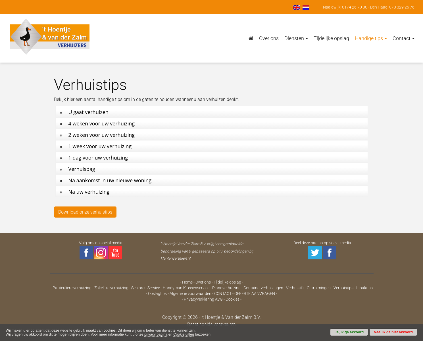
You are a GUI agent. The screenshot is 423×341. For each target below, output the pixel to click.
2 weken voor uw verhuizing (101, 134)
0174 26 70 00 (354, 7)
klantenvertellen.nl (175, 258)
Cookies (232, 299)
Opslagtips (157, 293)
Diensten (296, 38)
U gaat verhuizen (88, 112)
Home (187, 282)
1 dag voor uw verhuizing (98, 157)
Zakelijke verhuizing (111, 288)
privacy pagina (155, 334)
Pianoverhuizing (226, 288)
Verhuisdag (81, 169)
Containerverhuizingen (263, 288)
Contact (403, 38)
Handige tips (371, 38)
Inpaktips (364, 288)
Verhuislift (295, 288)
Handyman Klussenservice (186, 288)
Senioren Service (145, 288)
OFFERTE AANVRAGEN (254, 293)
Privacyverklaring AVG (203, 299)
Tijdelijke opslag (331, 38)
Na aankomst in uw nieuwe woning (109, 180)
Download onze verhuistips (85, 212)
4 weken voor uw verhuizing (101, 123)
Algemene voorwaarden (190, 293)
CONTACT (223, 293)
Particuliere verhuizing (72, 288)
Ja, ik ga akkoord (349, 332)
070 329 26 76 (401, 7)
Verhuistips (343, 288)
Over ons (269, 38)
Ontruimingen (319, 288)
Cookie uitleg (183, 334)
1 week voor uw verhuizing (100, 146)
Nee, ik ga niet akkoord (393, 332)
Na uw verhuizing (89, 191)
